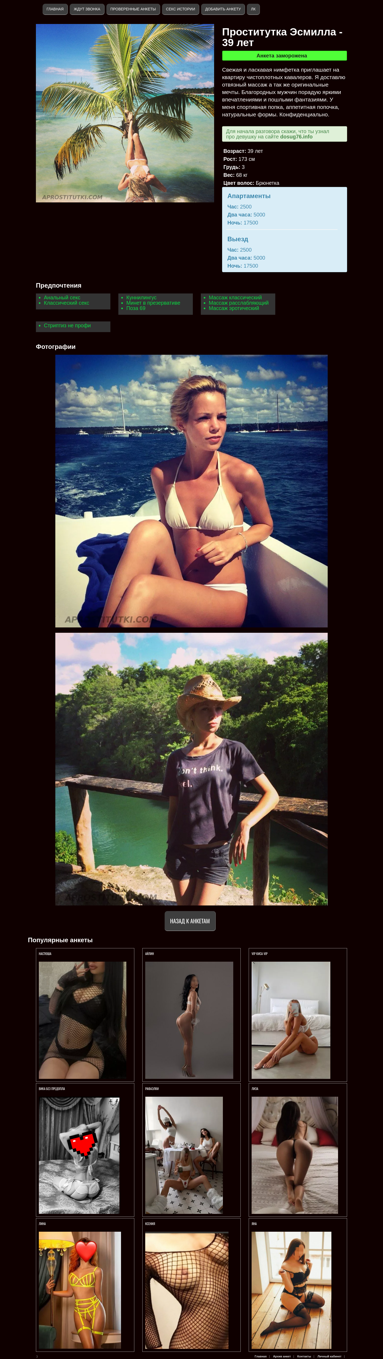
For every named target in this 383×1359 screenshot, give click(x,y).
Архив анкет (282, 1356)
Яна (254, 1223)
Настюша (45, 953)
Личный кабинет (330, 1356)
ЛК (253, 9)
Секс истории (180, 9)
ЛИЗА (255, 1088)
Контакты (304, 1356)
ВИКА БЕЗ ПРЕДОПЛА (52, 1088)
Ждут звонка (87, 9)
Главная (55, 9)
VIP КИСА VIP (260, 953)
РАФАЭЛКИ (152, 1088)
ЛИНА (43, 1223)
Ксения (150, 1223)
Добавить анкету (223, 9)
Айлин (150, 953)
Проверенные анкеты (133, 9)
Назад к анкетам (190, 921)
